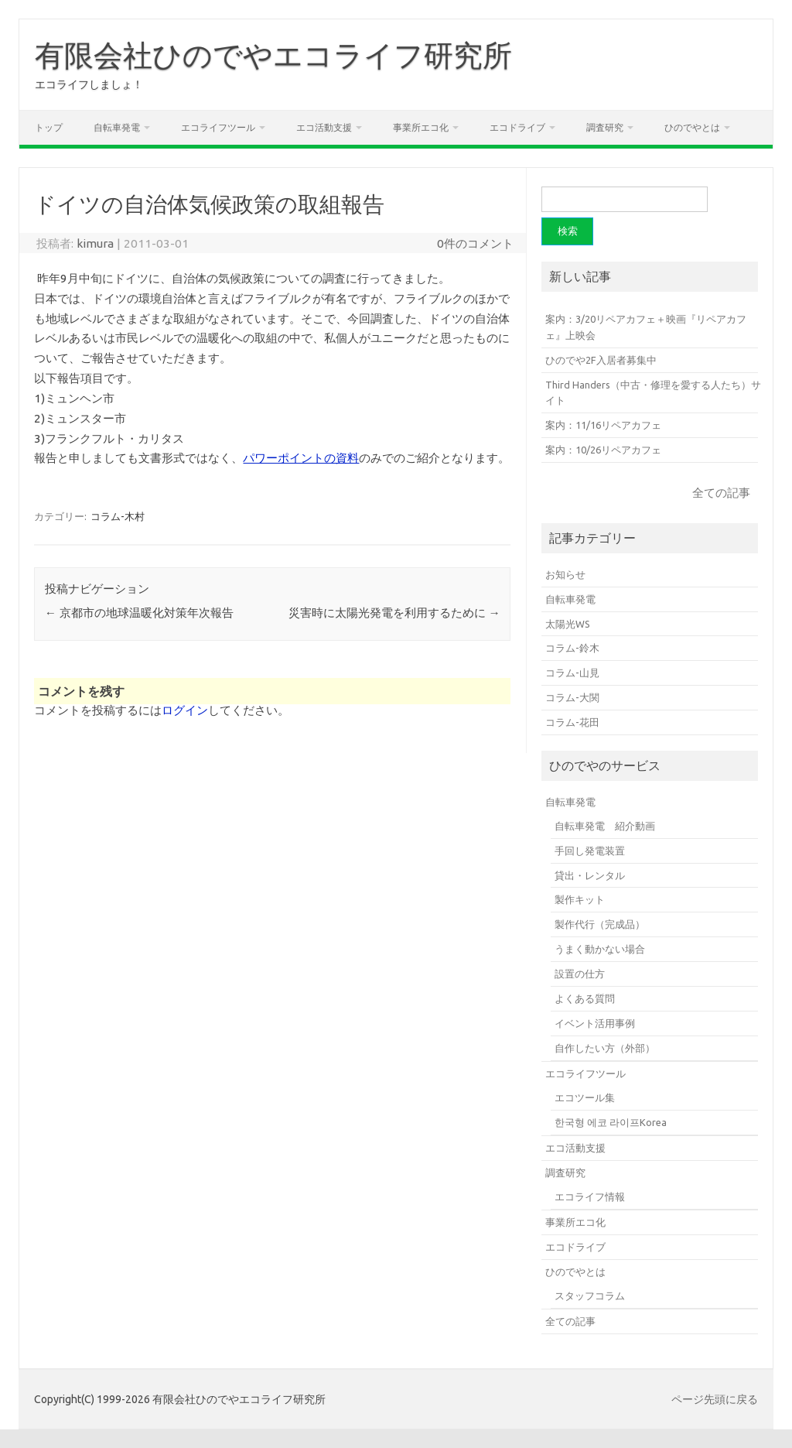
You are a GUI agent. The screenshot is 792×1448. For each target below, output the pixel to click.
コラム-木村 (117, 516)
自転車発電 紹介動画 (605, 825)
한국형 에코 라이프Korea (611, 1122)
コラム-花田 (572, 722)
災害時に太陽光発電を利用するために (394, 612)
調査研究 (604, 127)
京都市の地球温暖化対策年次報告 (139, 612)
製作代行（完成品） (600, 924)
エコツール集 (585, 1097)
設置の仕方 (580, 973)
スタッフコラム (590, 1295)
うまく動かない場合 (600, 948)
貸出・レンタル (590, 875)
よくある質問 (585, 998)
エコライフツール (218, 127)
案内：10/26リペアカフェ (603, 449)
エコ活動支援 (324, 127)
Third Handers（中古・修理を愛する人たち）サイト (653, 392)
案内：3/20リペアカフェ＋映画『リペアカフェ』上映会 (645, 327)
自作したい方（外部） (605, 1047)
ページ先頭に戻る (714, 1399)
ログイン (185, 710)
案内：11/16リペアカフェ (603, 424)
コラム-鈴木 (572, 647)
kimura (95, 243)
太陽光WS (567, 623)
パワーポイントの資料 (301, 457)
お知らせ (565, 574)
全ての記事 (721, 492)
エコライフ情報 (590, 1196)
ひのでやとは (692, 127)
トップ (49, 127)
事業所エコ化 (421, 127)
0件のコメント (475, 243)
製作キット (580, 899)
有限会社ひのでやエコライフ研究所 (273, 55)
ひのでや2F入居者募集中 (601, 359)
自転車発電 (117, 127)
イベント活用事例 (595, 1023)
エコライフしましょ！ (89, 84)
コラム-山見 (572, 672)
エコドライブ (517, 127)
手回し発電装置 (590, 850)
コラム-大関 (572, 697)
